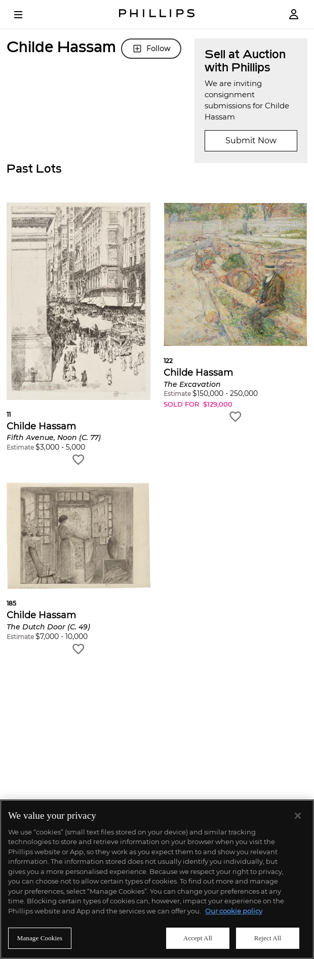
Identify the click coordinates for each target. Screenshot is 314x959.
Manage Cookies (40, 938)
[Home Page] (157, 14)
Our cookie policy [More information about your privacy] (233, 911)
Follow (151, 48)
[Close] (298, 816)
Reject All (268, 938)
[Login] (294, 14)
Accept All (197, 938)
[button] (78, 334)
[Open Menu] (25, 15)
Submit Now (251, 140)
